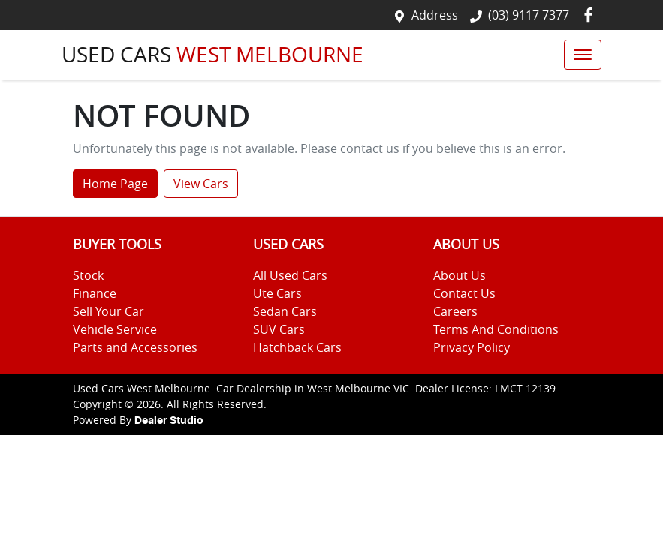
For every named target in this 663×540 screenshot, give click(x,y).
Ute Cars (277, 293)
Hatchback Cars (297, 347)
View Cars (200, 184)
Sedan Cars (285, 311)
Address (434, 15)
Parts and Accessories (135, 347)
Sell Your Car (108, 311)
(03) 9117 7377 (528, 15)
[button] (582, 55)
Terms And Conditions (496, 329)
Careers (455, 311)
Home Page (115, 184)
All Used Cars (290, 275)
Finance (94, 293)
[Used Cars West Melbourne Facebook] (591, 15)
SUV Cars (279, 329)
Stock (88, 275)
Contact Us (464, 293)
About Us (459, 275)
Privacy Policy (471, 347)
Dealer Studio (168, 421)
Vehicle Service (115, 329)
